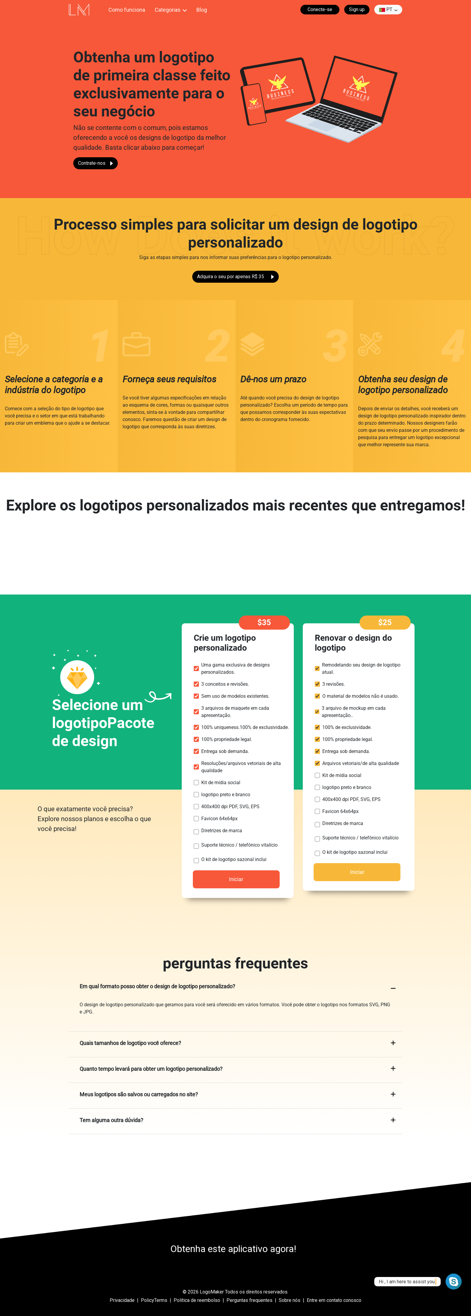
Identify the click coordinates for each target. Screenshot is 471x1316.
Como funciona (126, 10)
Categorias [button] (168, 10)
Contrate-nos (95, 163)
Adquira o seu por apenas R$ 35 (235, 276)
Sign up (357, 9)
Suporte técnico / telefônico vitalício (239, 845)
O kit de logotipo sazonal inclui (233, 859)
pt (385, 9)
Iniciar (236, 879)
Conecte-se (320, 9)
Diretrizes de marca (221, 830)
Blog (201, 10)
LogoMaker (212, 1292)
